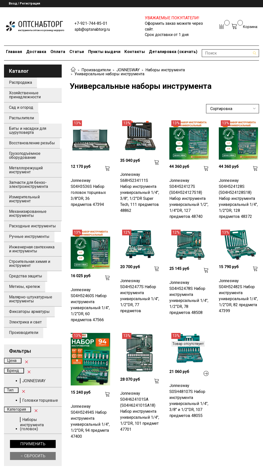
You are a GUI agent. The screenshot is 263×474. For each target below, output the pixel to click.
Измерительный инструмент (24, 199)
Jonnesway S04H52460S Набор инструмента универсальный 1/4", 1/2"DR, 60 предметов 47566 (90, 304)
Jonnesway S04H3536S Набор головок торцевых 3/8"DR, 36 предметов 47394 (88, 192)
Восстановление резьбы (32, 143)
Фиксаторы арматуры (29, 311)
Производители (96, 70)
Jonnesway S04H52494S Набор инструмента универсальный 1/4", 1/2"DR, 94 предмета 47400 (90, 421)
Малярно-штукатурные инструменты (30, 299)
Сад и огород (21, 107)
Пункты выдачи (104, 51)
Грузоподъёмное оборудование (24, 155)
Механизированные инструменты (27, 213)
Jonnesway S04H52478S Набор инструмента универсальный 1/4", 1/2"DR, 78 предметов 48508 (188, 297)
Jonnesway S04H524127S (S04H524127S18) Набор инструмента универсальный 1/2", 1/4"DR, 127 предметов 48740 (188, 198)
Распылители (21, 118)
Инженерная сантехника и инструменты (31, 249)
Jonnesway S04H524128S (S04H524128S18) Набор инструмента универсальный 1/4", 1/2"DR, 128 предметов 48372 (238, 198)
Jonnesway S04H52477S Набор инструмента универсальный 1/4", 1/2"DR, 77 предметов (139, 295)
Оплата (57, 51)
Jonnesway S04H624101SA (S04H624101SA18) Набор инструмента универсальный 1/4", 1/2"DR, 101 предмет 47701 (139, 411)
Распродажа (20, 82)
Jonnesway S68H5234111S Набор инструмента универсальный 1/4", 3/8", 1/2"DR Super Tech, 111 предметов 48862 (139, 192)
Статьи (76, 51)
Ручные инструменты (29, 236)
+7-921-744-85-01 (90, 23)
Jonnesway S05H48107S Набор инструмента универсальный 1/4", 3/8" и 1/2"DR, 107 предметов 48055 (188, 400)
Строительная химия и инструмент (29, 263)
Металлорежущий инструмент (26, 170)
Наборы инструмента (165, 70)
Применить (32, 443)
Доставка (36, 51)
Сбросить (34, 455)
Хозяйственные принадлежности (25, 95)
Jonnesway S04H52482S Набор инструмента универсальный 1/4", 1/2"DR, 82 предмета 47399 (238, 295)
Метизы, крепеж (24, 286)
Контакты (134, 51)
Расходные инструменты (32, 226)
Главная (14, 51)
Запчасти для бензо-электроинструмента (28, 184)
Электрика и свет (25, 322)
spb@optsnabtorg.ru (92, 29)
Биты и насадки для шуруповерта (27, 130)
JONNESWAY (128, 70)
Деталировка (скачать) (173, 51)
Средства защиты (25, 276)
